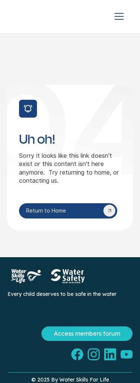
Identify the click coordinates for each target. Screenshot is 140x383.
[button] (119, 16)
